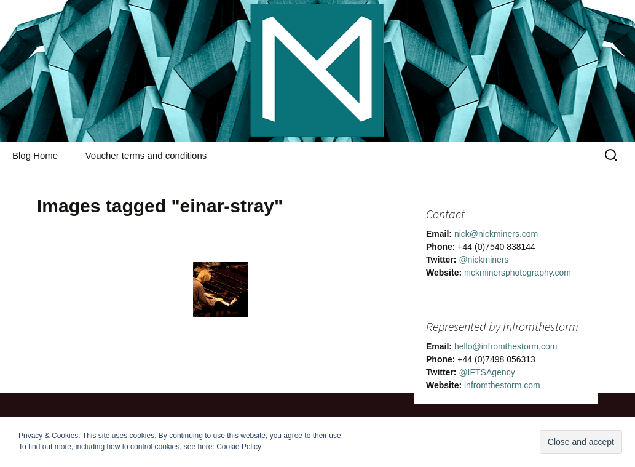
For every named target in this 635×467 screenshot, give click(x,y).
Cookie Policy (238, 446)
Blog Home (35, 155)
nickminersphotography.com (517, 272)
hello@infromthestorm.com (506, 346)
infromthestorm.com (502, 385)
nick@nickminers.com (496, 234)
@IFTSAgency (487, 372)
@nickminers (483, 260)
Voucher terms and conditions (146, 155)
